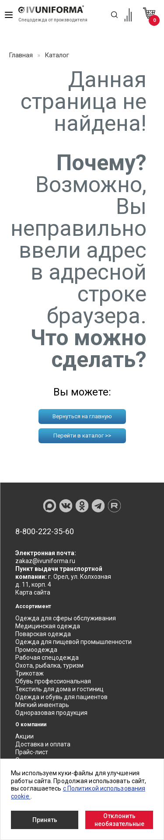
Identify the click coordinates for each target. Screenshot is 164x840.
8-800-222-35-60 (44, 531)
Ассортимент (33, 606)
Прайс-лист (31, 752)
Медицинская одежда (47, 626)
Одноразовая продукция (51, 712)
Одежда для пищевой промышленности (73, 641)
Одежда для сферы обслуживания (65, 618)
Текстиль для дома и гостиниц (59, 689)
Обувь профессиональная (53, 681)
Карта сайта (32, 592)
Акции (24, 736)
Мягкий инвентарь (42, 704)
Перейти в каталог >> (82, 435)
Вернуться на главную (82, 416)
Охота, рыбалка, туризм (49, 665)
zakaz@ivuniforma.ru (45, 560)
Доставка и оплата (42, 744)
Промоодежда (36, 649)
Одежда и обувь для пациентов (61, 696)
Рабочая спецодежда (47, 657)
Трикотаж (29, 673)
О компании (30, 724)
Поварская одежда (43, 633)
